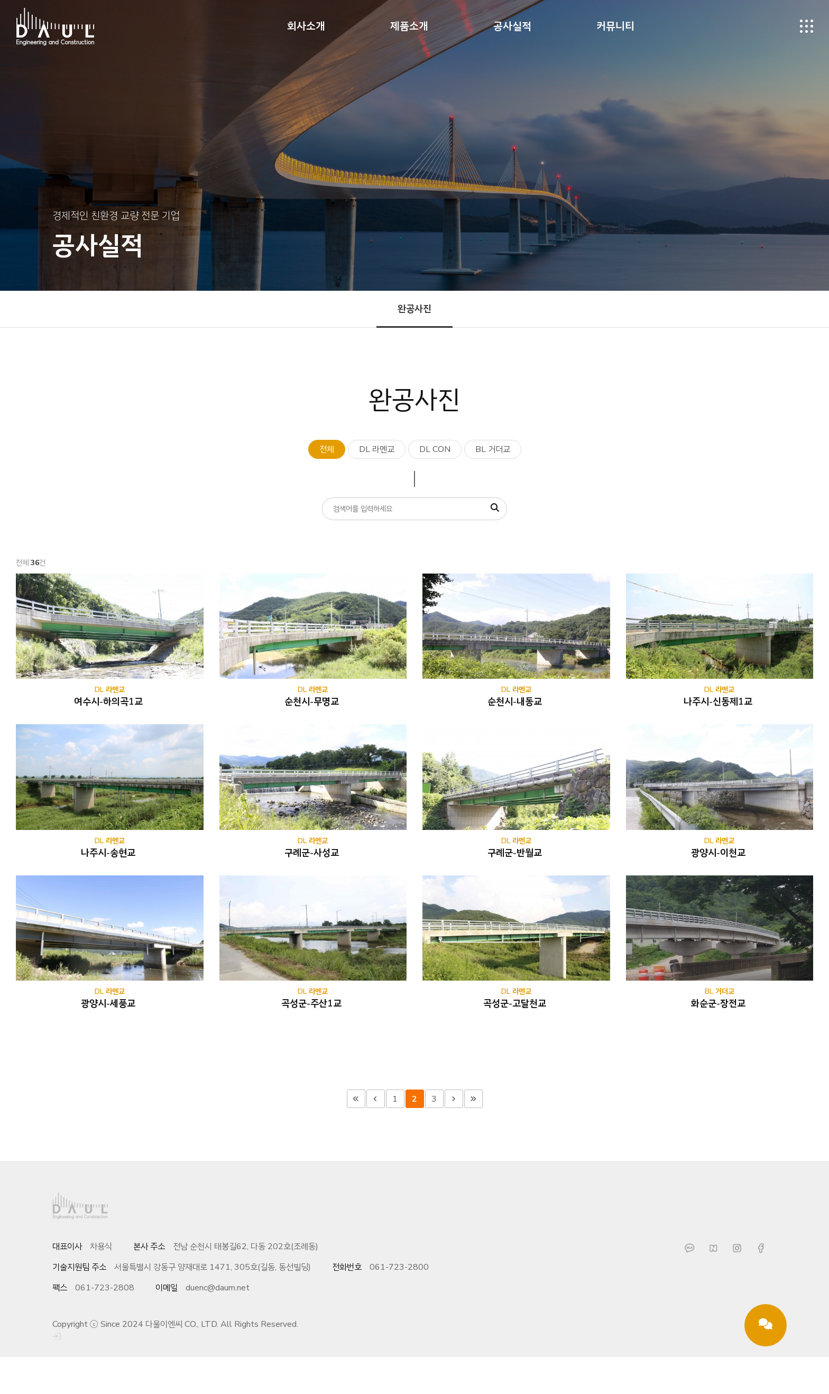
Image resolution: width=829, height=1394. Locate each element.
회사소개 (306, 26)
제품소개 (409, 26)
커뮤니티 (615, 26)
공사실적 (512, 26)
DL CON (434, 449)
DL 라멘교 (376, 449)
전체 (326, 449)
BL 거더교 (492, 449)
